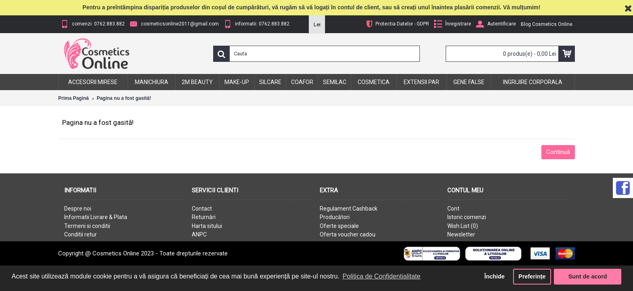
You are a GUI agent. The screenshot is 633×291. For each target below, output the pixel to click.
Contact (202, 208)
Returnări (204, 217)
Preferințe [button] (531, 276)
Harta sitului (207, 226)
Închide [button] (494, 276)
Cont (453, 208)
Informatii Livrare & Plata (95, 217)
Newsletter (461, 234)
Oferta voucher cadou (347, 234)
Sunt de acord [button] (587, 276)
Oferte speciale (339, 226)
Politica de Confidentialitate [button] (381, 276)
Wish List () (462, 226)
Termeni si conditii (87, 226)
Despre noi (77, 208)
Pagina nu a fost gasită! (123, 98)
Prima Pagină (73, 98)
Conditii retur (80, 234)
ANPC (199, 234)
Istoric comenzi (466, 217)
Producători (335, 217)
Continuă (558, 152)
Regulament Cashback (348, 208)
